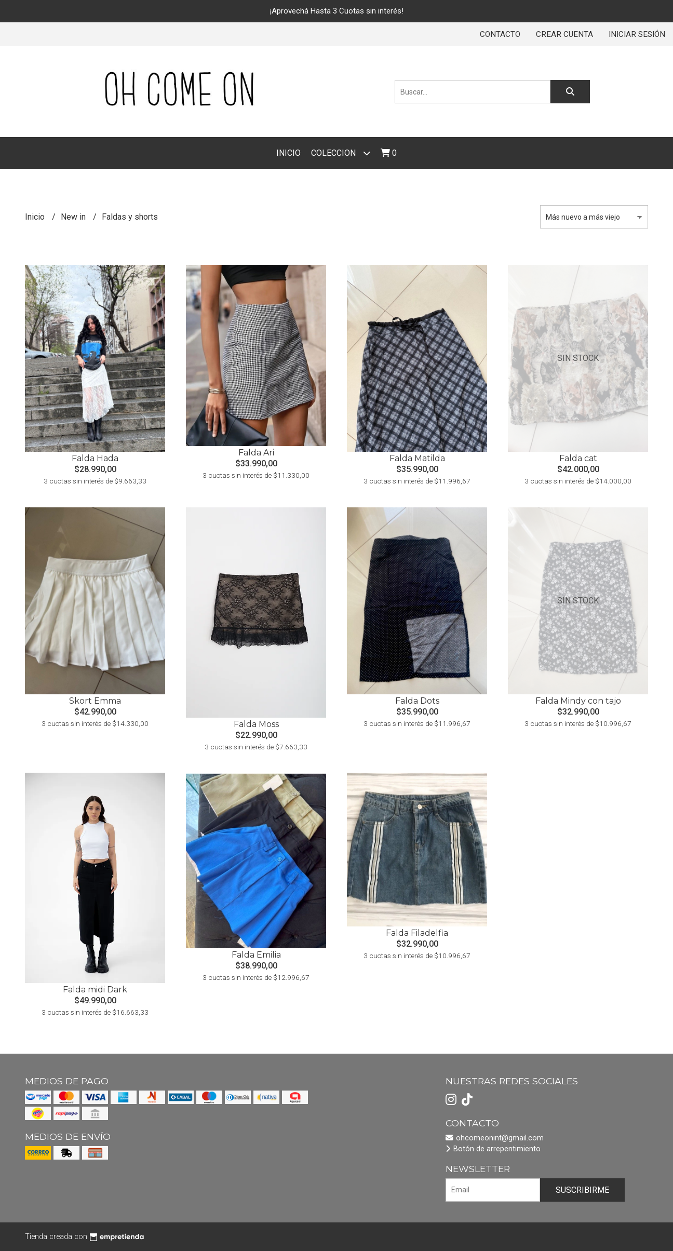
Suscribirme (582, 1190)
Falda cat (578, 458)
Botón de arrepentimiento (493, 1149)
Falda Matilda (417, 458)
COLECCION (340, 153)
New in (74, 217)
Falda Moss (256, 724)
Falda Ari (256, 453)
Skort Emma (95, 701)
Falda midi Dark (95, 989)
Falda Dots (417, 701)
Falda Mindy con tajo (578, 701)
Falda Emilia (256, 955)
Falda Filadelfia (417, 933)
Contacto (500, 34)
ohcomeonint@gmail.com (495, 1138)
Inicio (288, 153)
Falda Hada (95, 458)
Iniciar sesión (637, 34)
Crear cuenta (564, 34)
